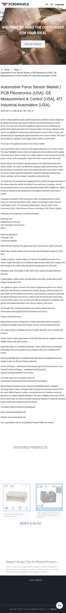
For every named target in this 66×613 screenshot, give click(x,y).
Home (7, 70)
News (16, 70)
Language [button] (59, 5)
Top (59, 605)
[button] (46, 4)
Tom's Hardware (16, 564)
